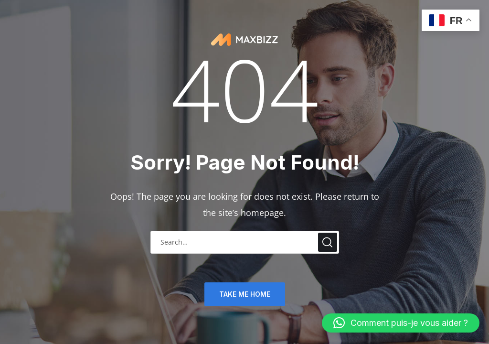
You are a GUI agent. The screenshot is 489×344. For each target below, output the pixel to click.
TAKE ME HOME (244, 294)
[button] (400, 323)
